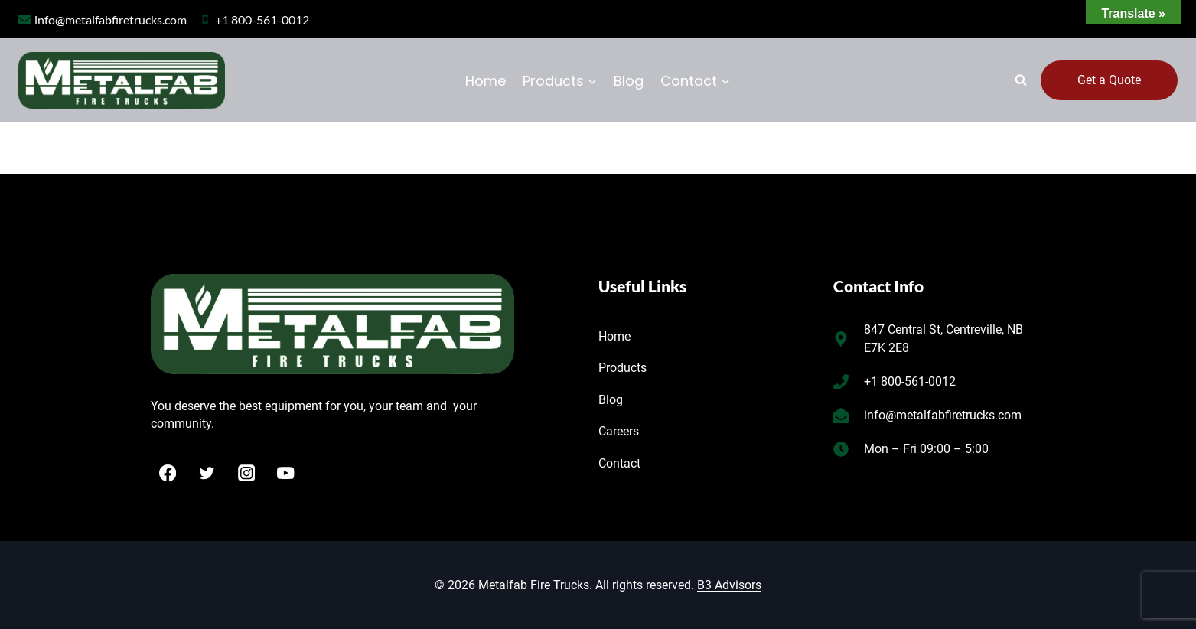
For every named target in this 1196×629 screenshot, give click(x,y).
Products (622, 367)
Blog (629, 80)
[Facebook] (168, 472)
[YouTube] (286, 472)
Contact (619, 463)
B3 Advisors (729, 585)
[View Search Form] (1021, 80)
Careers (618, 431)
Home (485, 80)
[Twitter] (207, 472)
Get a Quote (1109, 80)
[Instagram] (247, 472)
